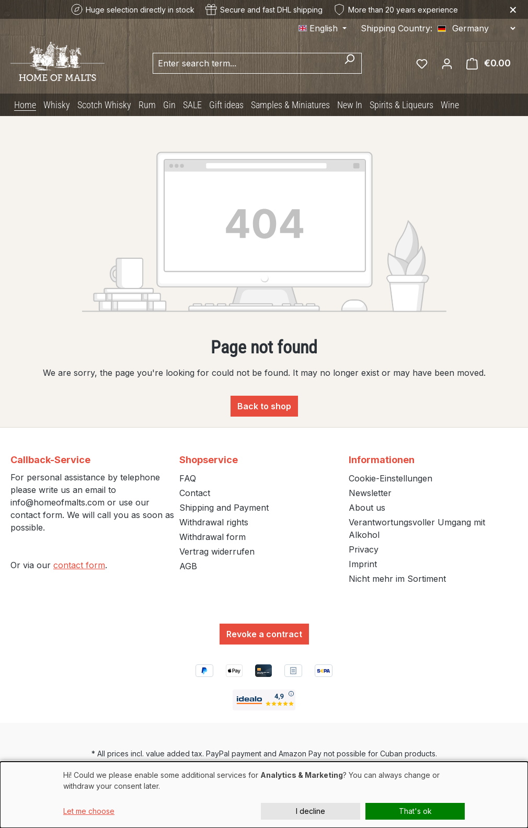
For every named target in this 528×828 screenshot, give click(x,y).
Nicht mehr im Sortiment (397, 578)
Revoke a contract (264, 634)
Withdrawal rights (213, 522)
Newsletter (370, 493)
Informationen (382, 459)
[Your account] (447, 63)
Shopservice (208, 459)
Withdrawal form (212, 537)
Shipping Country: (396, 28)
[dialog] (264, 795)
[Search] (349, 63)
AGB (188, 566)
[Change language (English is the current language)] (322, 28)
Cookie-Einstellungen (390, 478)
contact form (79, 565)
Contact (194, 493)
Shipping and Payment (224, 507)
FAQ (187, 478)
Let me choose (88, 811)
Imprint (363, 564)
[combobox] (245, 63)
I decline (310, 811)
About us (367, 507)
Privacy (363, 549)
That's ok (415, 811)
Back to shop (264, 406)
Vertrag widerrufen (217, 551)
